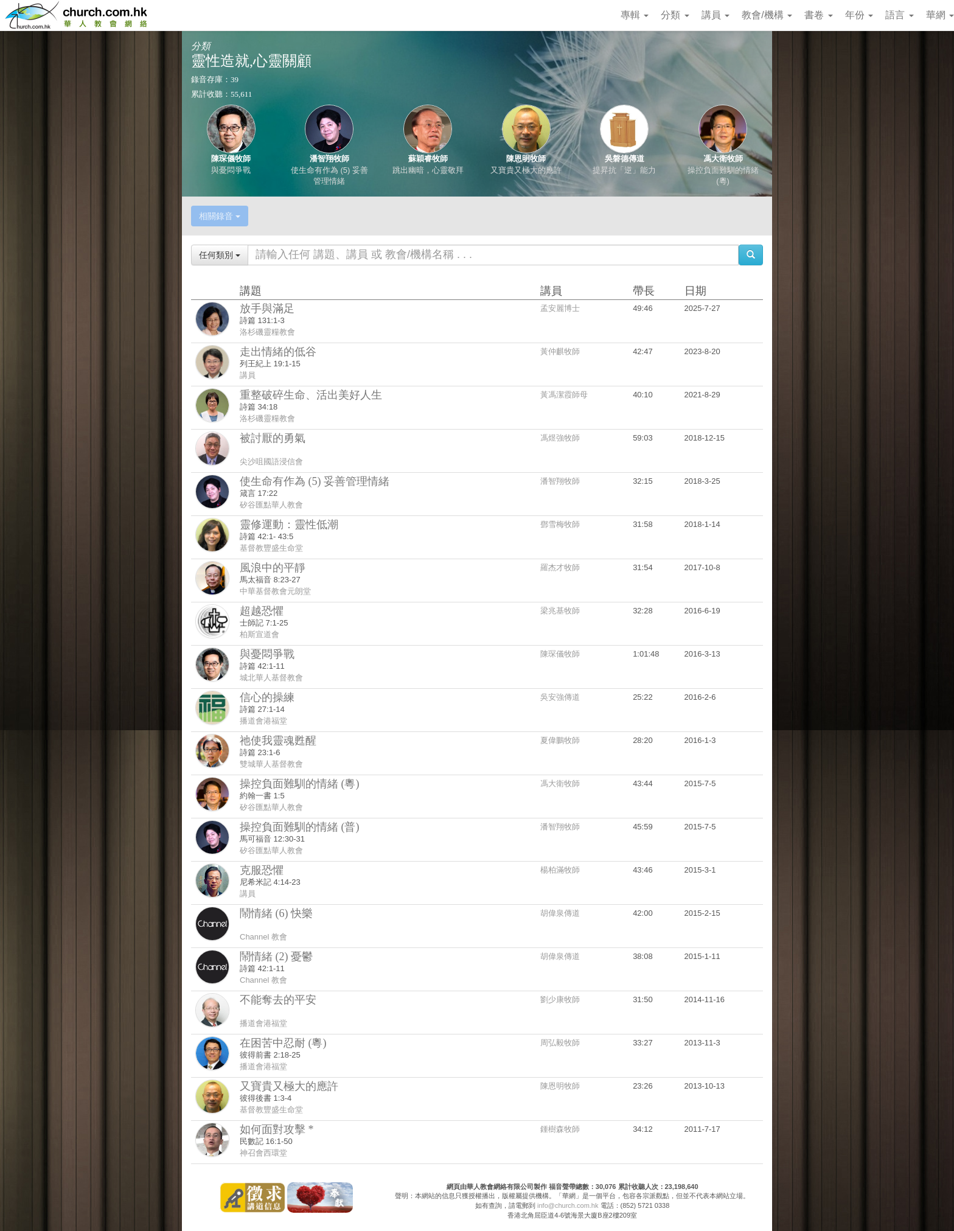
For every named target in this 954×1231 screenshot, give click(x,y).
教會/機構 (767, 15)
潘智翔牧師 (329, 158)
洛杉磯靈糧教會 (267, 332)
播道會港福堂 (263, 720)
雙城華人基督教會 (271, 764)
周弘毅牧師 (560, 1042)
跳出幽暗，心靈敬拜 (428, 170)
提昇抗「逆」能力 (624, 170)
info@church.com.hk (567, 1205)
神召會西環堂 (263, 1152)
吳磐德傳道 (624, 158)
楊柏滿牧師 (560, 869)
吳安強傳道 (560, 697)
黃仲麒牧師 (560, 351)
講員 (715, 15)
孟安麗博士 (560, 308)
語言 (899, 15)
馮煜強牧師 (560, 437)
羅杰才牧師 (560, 567)
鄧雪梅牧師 (560, 524)
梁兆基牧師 (560, 610)
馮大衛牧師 (723, 158)
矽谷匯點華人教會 (271, 504)
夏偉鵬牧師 (560, 740)
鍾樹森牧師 (560, 1129)
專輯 (635, 15)
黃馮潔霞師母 (564, 394)
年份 (859, 15)
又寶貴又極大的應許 (526, 170)
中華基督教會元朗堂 (275, 591)
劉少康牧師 (560, 999)
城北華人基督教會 (271, 677)
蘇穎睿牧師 (428, 158)
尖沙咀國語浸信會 (271, 461)
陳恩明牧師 (526, 158)
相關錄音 (219, 216)
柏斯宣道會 (259, 634)
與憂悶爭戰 (231, 170)
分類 (675, 15)
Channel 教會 (263, 936)
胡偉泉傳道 (560, 913)
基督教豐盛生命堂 (271, 548)
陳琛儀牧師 (231, 158)
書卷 (818, 15)
